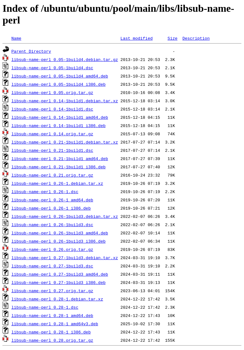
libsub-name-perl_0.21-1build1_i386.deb (58, 167)
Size (172, 38)
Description (196, 38)
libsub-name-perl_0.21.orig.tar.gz (52, 175)
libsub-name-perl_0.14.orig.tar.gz (52, 134)
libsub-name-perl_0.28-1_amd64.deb (52, 315)
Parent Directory (31, 51)
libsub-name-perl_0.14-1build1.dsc (52, 109)
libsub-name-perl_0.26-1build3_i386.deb (58, 241)
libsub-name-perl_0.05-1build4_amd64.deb (59, 76)
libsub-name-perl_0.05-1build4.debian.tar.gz (64, 59)
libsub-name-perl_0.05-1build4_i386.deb (58, 84)
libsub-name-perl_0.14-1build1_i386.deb (58, 125)
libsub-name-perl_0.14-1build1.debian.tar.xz (64, 101)
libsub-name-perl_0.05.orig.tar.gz (52, 92)
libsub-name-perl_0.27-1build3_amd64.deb (59, 274)
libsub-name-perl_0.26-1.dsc (44, 191)
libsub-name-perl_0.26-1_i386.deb (51, 208)
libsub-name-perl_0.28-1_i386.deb (51, 332)
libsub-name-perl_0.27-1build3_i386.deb (58, 282)
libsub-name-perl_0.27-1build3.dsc (52, 266)
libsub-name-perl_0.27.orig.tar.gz (52, 290)
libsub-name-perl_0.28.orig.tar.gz (52, 340)
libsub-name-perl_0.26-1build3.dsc (52, 224)
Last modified (136, 38)
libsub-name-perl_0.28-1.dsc (44, 307)
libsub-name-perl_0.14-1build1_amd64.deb (59, 117)
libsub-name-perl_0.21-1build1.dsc (52, 150)
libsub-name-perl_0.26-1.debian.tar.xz (57, 183)
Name (16, 38)
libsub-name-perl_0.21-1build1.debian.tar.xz (64, 142)
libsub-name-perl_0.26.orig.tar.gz (52, 249)
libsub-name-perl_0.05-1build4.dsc (52, 68)
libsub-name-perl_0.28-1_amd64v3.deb (54, 323)
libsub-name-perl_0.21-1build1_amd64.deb (59, 158)
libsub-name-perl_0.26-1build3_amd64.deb (59, 233)
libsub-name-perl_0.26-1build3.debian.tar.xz (64, 216)
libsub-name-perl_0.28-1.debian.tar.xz (57, 299)
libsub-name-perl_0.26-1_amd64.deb (52, 200)
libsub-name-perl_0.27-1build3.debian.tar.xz (64, 257)
